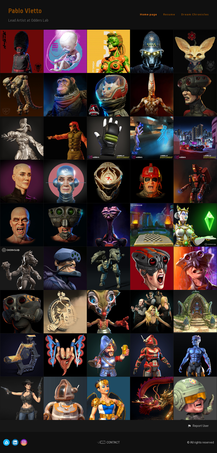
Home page (148, 14)
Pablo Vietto (25, 11)
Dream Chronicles (195, 14)
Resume (169, 14)
